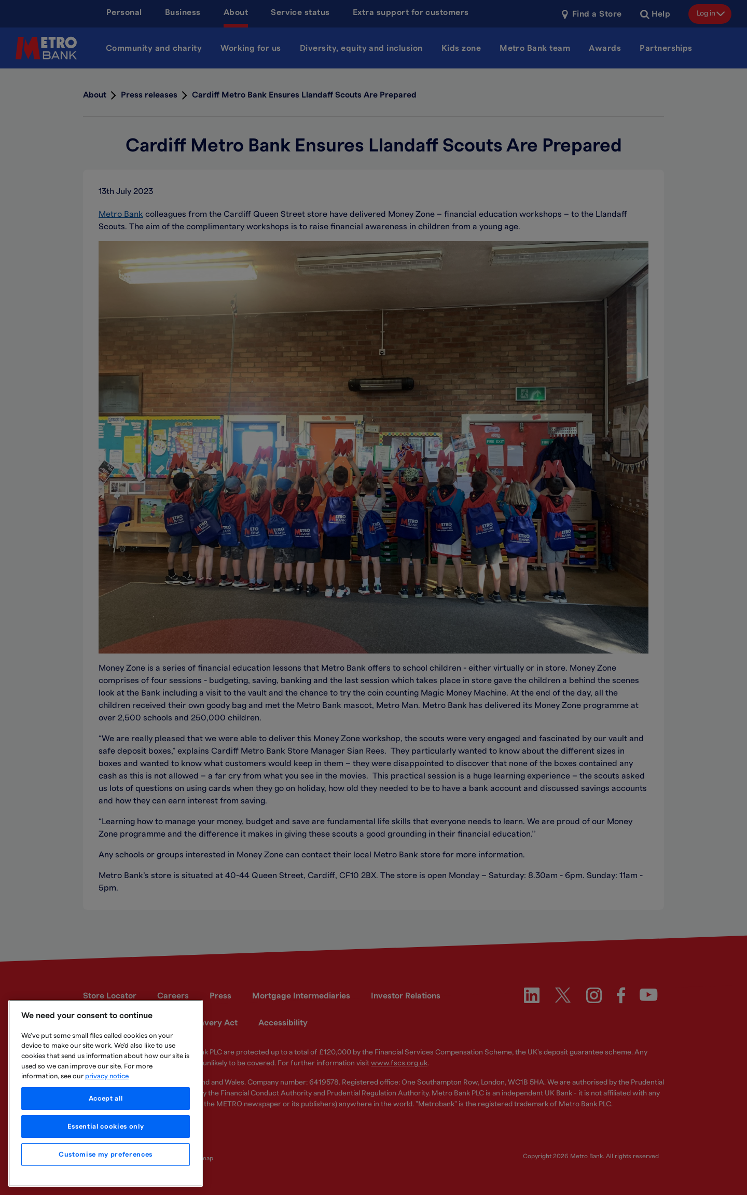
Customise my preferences (106, 1154)
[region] (105, 1093)
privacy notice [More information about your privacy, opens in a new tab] (107, 1076)
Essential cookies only (105, 1126)
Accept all (106, 1098)
